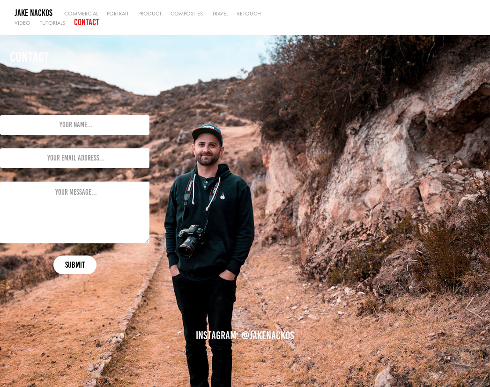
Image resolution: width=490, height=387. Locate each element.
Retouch (249, 13)
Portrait (118, 13)
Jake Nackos (33, 13)
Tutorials (52, 23)
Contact (86, 22)
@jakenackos (267, 335)
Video (22, 23)
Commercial (81, 13)
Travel (220, 13)
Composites (187, 13)
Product (150, 13)
